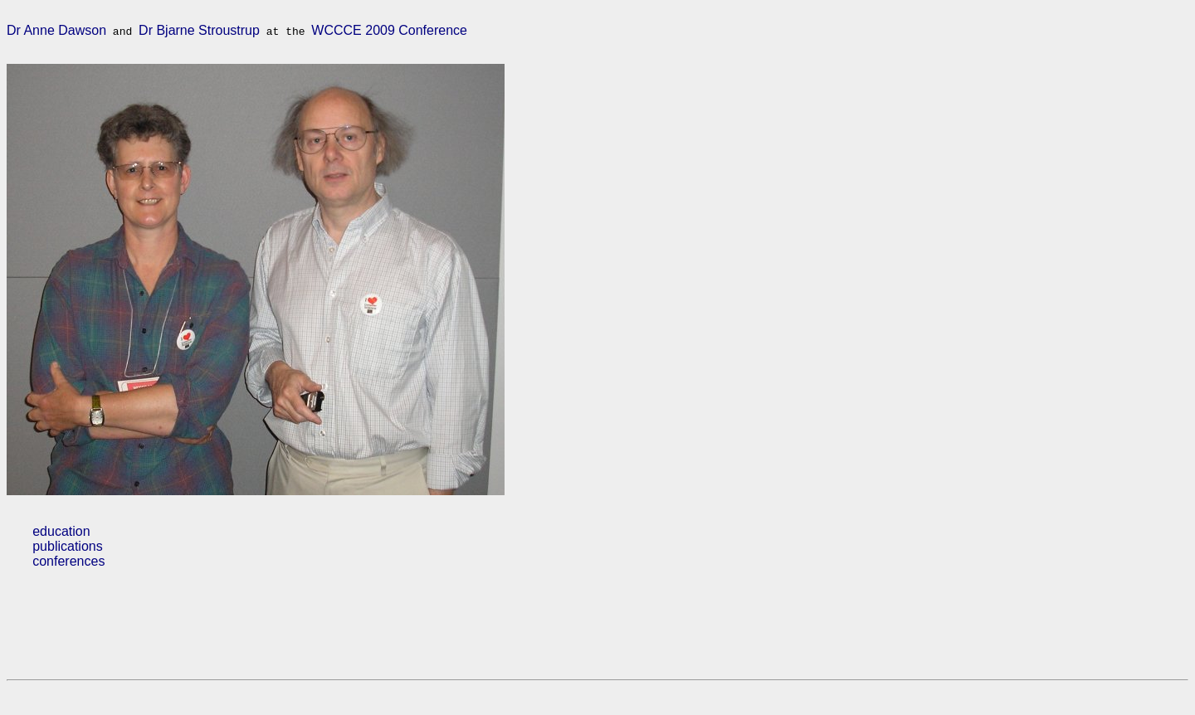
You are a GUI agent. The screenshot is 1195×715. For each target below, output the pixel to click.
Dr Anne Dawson (56, 33)
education (61, 539)
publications (67, 554)
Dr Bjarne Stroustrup (199, 33)
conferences (68, 569)
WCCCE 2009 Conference (389, 33)
